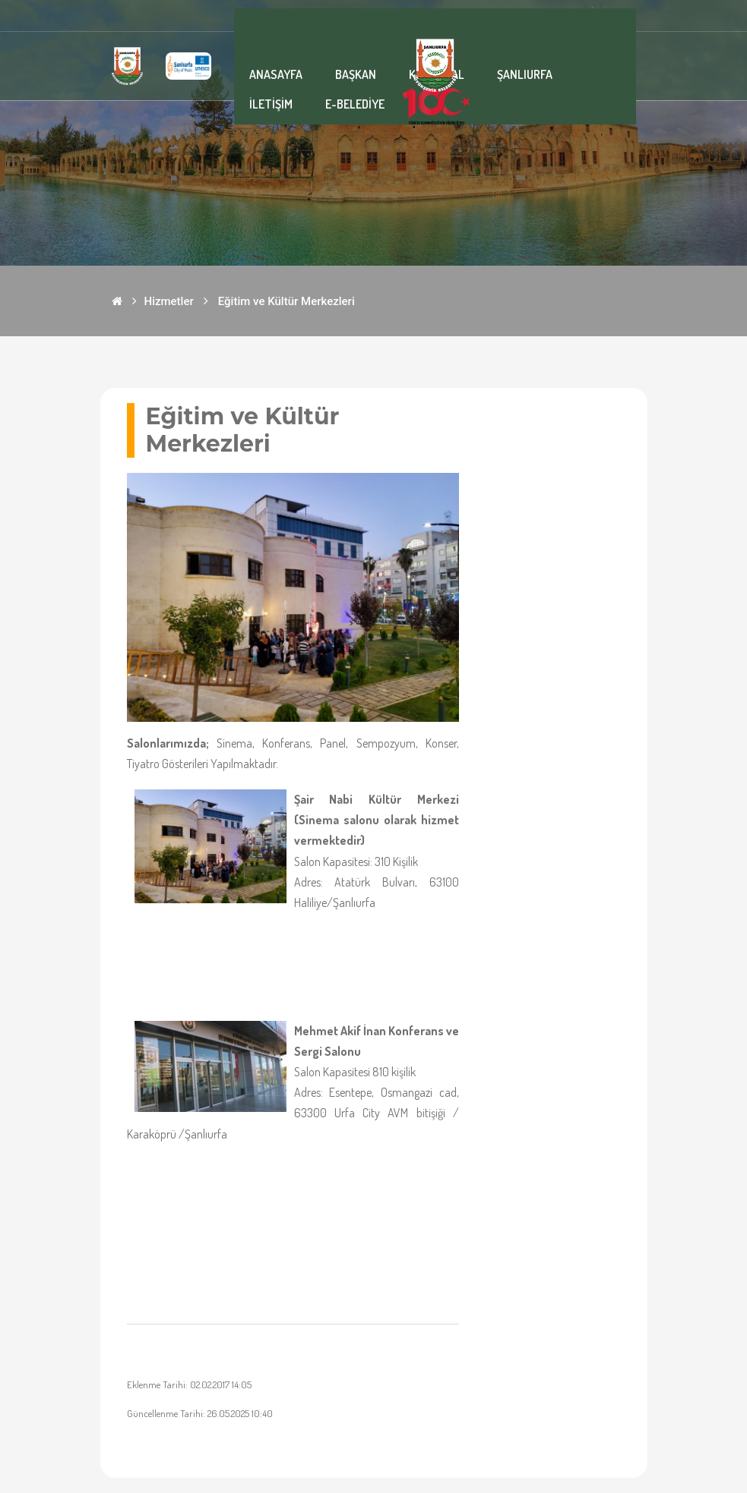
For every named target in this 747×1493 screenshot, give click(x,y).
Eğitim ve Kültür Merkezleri (286, 301)
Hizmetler (169, 301)
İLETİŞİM (271, 104)
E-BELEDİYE (355, 104)
